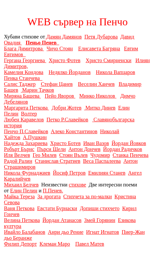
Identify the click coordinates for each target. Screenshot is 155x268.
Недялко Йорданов (70, 72)
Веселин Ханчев (96, 84)
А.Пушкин (35, 137)
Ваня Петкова (19, 208)
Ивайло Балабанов (24, 232)
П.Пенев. (53, 190)
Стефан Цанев (57, 84)
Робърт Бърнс (19, 149)
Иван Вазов (96, 143)
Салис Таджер (20, 84)
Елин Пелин (24, 190)
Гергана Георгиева (25, 60)
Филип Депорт (20, 244)
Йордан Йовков (129, 143)
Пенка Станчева (23, 78)
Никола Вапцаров (115, 72)
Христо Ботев (65, 143)
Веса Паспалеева (102, 161)
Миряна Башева (22, 96)
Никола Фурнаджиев (27, 173)
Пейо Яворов (60, 96)
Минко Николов (97, 96)
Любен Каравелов (24, 119)
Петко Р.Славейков (67, 119)
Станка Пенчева (130, 155)
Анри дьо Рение (65, 232)
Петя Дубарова (100, 36)
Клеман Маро (54, 244)
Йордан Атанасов (62, 220)
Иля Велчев (17, 155)
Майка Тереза (19, 196)
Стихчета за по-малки (87, 196)
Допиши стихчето (99, 208)
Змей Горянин (100, 220)
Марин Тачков (37, 90)
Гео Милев (45, 155)
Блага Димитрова (24, 48)
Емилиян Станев (106, 173)
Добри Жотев (67, 107)
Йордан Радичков (122, 149)
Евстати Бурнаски (57, 208)
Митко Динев (99, 107)
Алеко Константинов (74, 131)
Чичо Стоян (60, 48)
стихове (77, 184)
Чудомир (100, 155)
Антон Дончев (84, 149)
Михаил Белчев (21, 184)
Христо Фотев (64, 60)
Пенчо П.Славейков (26, 131)
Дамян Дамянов (63, 36)
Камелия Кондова (23, 72)
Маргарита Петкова (26, 107)
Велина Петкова (22, 220)
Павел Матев (89, 244)
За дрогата (49, 196)
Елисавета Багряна (99, 48)
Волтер (29, 113)
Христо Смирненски (108, 60)
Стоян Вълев (73, 155)
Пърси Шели (51, 149)
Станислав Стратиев (57, 161)
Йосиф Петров (69, 173)
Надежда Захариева (25, 143)
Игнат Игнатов (102, 232)
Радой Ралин (18, 161)
